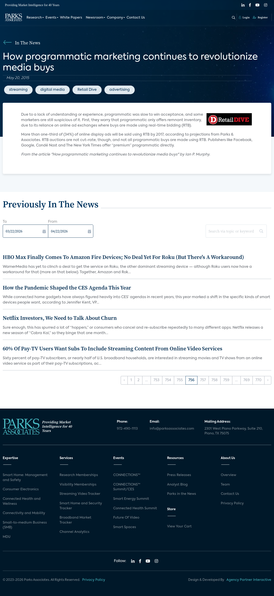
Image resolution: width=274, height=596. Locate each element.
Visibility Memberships (78, 484)
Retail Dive (87, 90)
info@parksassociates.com (172, 428)
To (5, 222)
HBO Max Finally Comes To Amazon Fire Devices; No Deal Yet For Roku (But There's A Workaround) (123, 257)
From (52, 222)
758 (215, 380)
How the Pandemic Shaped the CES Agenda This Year (67, 287)
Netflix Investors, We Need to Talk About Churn (60, 318)
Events (51, 17)
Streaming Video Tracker (80, 493)
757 (203, 380)
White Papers (71, 17)
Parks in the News (181, 493)
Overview (228, 475)
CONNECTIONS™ (126, 475)
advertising (119, 90)
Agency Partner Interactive (248, 580)
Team (225, 484)
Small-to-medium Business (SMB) (25, 525)
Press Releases (179, 475)
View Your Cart (179, 526)
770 (258, 380)
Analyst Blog (177, 484)
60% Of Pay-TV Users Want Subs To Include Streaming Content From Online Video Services (112, 348)
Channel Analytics (74, 532)
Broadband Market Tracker (75, 520)
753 (156, 380)
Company (115, 17)
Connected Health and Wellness (22, 501)
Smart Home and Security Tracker (81, 506)
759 (226, 380)
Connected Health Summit (135, 508)
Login (244, 17)
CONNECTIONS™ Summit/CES (126, 487)
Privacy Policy (232, 503)
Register (260, 17)
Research (34, 17)
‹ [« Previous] (124, 380)
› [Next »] (267, 380)
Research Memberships (79, 475)
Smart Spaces (124, 527)
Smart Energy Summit (131, 498)
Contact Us (136, 17)
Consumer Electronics (21, 489)
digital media (52, 90)
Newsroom (94, 17)
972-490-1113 (127, 428)
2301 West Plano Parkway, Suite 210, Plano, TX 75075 (233, 431)
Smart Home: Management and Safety (25, 478)
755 (180, 380)
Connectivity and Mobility (24, 513)
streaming (18, 90)
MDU (6, 537)
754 (168, 380)
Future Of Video (126, 517)
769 (246, 380)
